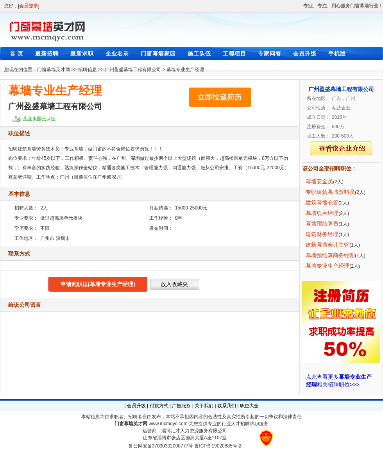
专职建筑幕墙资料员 (330, 192)
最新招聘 (47, 53)
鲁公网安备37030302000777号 (161, 446)
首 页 (16, 53)
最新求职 (82, 53)
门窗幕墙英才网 (53, 69)
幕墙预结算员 (322, 223)
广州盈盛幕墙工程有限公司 (133, 69)
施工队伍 (199, 53)
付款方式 (159, 405)
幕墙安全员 (319, 181)
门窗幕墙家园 (158, 53)
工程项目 (234, 53)
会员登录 (28, 6)
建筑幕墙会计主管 (327, 245)
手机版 (337, 53)
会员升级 (305, 53)
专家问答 (269, 53)
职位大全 (249, 405)
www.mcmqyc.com (168, 423)
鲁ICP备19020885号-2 (217, 446)
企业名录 (117, 53)
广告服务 (181, 405)
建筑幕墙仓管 (322, 202)
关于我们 (204, 405)
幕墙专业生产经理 (185, 69)
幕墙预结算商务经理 (330, 255)
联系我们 (226, 405)
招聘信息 (87, 69)
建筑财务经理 (322, 234)
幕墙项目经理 (322, 213)
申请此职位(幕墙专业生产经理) (98, 284)
